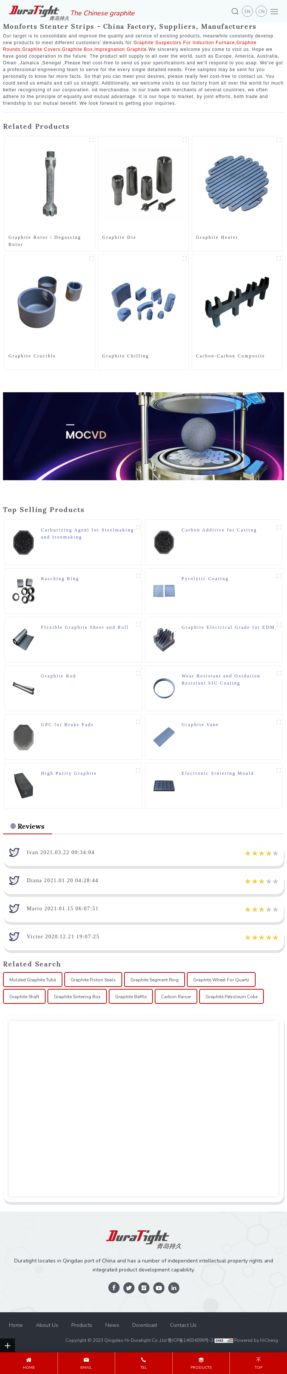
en (247, 12)
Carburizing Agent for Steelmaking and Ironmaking (87, 533)
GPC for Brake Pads (67, 724)
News (112, 1325)
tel (144, 1367)
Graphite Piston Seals (93, 980)
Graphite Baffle (130, 997)
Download (144, 1325)
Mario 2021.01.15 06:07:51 (63, 908)
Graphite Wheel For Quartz (221, 980)
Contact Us (183, 1325)
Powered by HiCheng (256, 1340)
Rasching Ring (60, 578)
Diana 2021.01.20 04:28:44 (63, 880)
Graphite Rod (58, 676)
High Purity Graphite (69, 773)
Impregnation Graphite (121, 49)
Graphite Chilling (125, 356)
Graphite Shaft (24, 997)
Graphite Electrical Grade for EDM (228, 627)
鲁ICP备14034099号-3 (190, 1340)
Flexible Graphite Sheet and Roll (85, 627)
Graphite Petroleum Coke (231, 997)
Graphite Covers (41, 49)
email (86, 1367)
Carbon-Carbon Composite (230, 356)
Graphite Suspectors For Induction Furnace (184, 42)
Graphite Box (77, 49)
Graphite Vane (200, 724)
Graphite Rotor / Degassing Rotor (45, 241)
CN (261, 12)
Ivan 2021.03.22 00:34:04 (61, 852)
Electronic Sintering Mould (218, 773)
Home (16, 1325)
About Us (47, 1325)
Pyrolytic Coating (205, 578)
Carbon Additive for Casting (219, 530)
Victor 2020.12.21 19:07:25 (63, 936)
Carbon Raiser (176, 997)
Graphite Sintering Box (77, 997)
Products (81, 1325)
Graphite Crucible (32, 356)
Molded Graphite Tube (32, 980)
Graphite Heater (217, 237)
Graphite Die (119, 237)
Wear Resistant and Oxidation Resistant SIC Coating (221, 679)
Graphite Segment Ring (154, 980)
